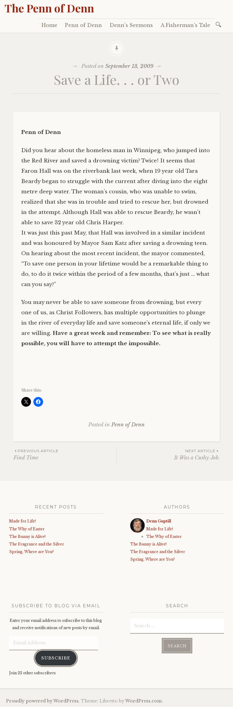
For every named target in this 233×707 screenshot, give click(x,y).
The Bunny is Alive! (27, 536)
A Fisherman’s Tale (185, 25)
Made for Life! (22, 521)
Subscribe (55, 657)
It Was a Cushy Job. (168, 454)
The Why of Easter (27, 529)
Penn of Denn (83, 25)
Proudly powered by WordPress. (43, 700)
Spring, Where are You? (31, 551)
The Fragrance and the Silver (36, 544)
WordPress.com (143, 700)
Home (49, 25)
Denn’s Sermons (131, 25)
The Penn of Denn (49, 8)
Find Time (64, 454)
